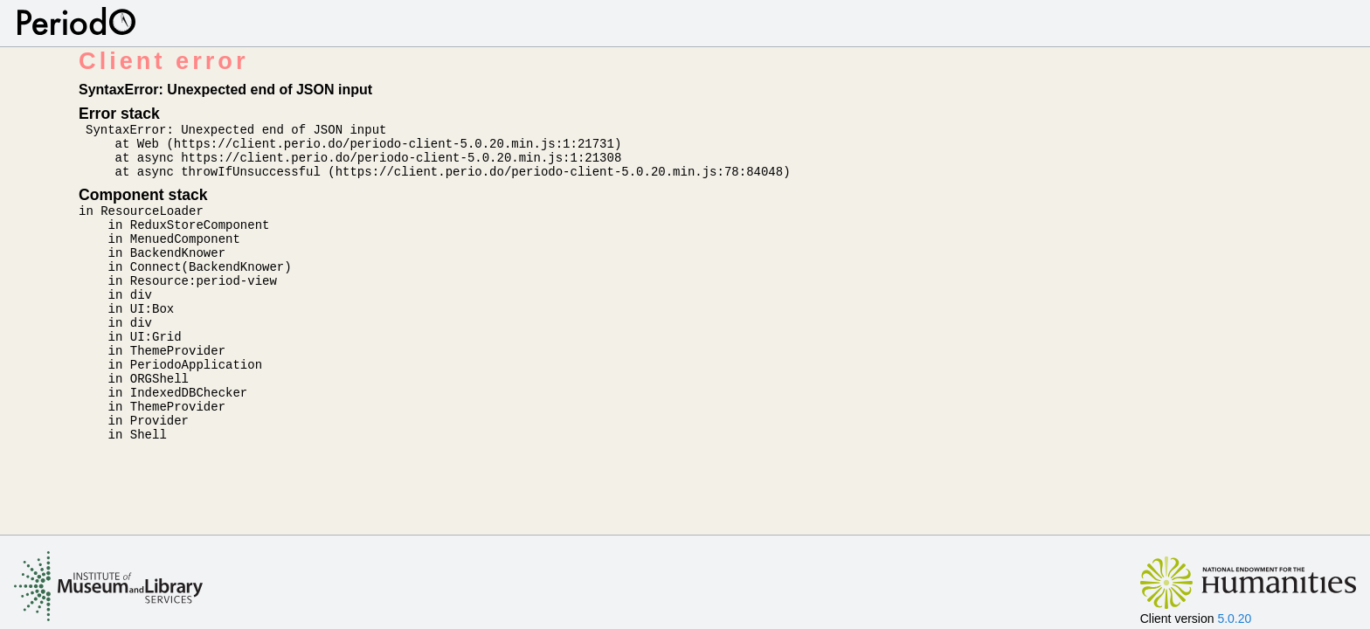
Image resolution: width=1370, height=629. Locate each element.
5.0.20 (1234, 619)
